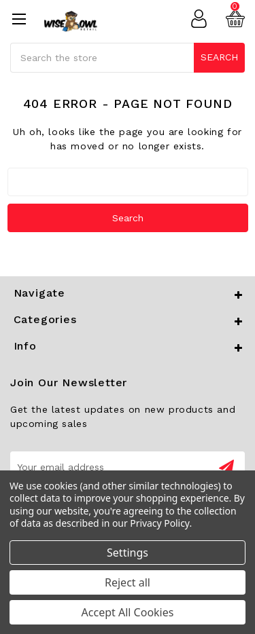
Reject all (127, 582)
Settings (127, 552)
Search (219, 57)
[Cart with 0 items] (235, 19)
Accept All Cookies (128, 612)
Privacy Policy (159, 523)
